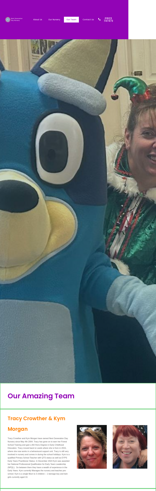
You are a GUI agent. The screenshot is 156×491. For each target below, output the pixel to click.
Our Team (92, 19)
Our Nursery (75, 19)
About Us (58, 19)
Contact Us (109, 19)
